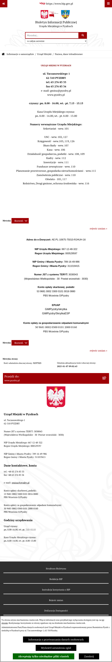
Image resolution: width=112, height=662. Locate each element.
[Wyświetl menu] (108, 3)
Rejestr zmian (56, 600)
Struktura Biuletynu (56, 568)
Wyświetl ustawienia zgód (56, 648)
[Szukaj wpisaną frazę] (83, 35)
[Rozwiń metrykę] (20, 220)
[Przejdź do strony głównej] (56, 19)
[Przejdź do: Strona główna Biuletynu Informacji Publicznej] (3, 54)
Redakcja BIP (56, 579)
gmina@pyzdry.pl (20, 482)
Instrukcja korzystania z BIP (56, 589)
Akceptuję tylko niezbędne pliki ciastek (43, 656)
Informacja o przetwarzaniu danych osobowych (56, 639)
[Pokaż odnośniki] (3, 3)
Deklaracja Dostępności (56, 610)
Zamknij (89, 656)
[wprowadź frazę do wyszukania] (52, 35)
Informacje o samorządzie (20, 54)
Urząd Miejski (44, 54)
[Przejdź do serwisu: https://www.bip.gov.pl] (56, 3)
